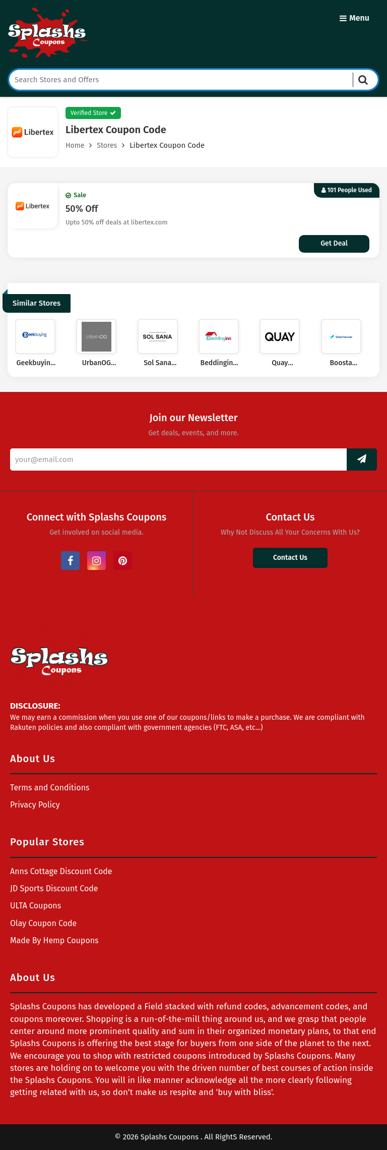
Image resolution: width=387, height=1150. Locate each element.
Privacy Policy (35, 805)
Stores (107, 145)
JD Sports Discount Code (54, 888)
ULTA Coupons (35, 905)
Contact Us (290, 557)
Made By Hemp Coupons (54, 940)
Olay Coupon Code (43, 923)
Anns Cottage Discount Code (61, 871)
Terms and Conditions (50, 787)
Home (75, 145)
